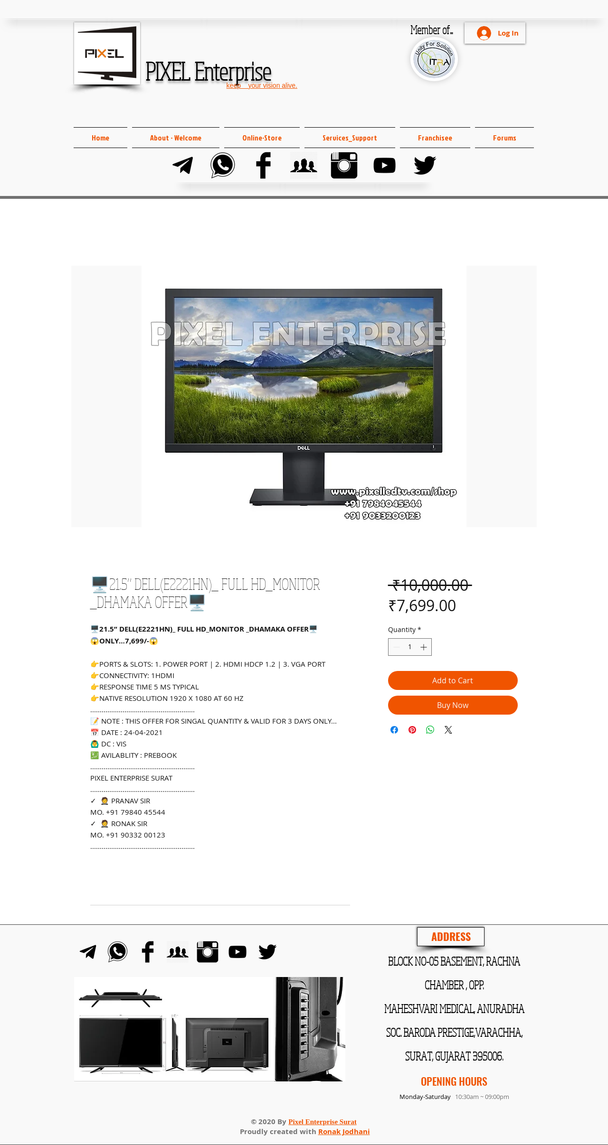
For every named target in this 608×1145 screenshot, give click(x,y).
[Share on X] (448, 729)
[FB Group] (303, 165)
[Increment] (424, 647)
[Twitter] (424, 165)
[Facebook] (263, 165)
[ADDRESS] (450, 936)
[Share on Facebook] (394, 729)
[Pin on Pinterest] (412, 729)
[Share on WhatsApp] (430, 729)
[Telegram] (182, 165)
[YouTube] (384, 165)
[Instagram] (344, 165)
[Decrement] (395, 647)
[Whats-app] (223, 165)
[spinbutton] (409, 647)
